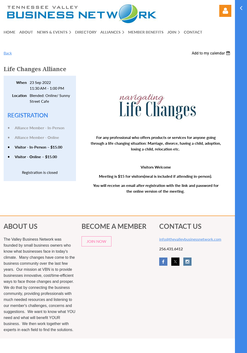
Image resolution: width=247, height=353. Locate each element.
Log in (225, 11)
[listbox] (211, 53)
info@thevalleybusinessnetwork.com (190, 239)
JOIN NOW (96, 241)
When (21, 82)
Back (8, 53)
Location (19, 95)
